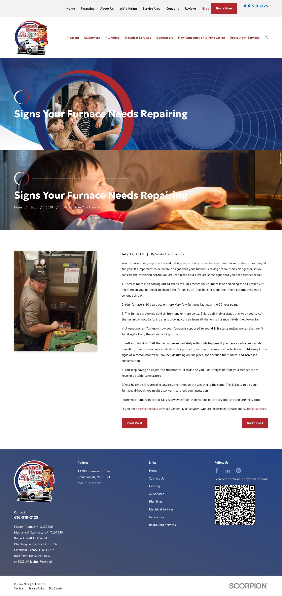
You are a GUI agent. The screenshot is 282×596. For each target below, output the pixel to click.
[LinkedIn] (227, 470)
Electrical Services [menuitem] (138, 38)
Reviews (191, 8)
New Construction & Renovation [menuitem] (201, 38)
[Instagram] (238, 470)
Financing (88, 8)
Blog (205, 8)
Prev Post (134, 423)
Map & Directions (89, 483)
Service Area (152, 8)
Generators (156, 517)
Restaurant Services (162, 525)
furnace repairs (148, 409)
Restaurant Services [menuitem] (244, 38)
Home (70, 8)
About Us (107, 8)
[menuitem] (19, 588)
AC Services (156, 494)
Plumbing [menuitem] (112, 38)
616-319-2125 (256, 6)
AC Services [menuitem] (92, 38)
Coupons (172, 8)
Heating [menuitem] (73, 38)
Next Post (255, 423)
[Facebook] (217, 470)
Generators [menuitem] (164, 38)
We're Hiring (128, 8)
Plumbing (155, 501)
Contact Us (156, 478)
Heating (154, 486)
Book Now (224, 8)
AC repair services (254, 409)
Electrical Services (161, 509)
